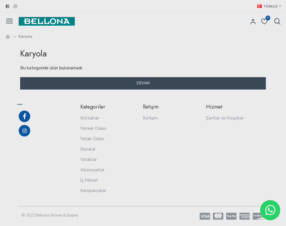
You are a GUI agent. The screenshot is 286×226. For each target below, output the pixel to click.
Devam (143, 83)
